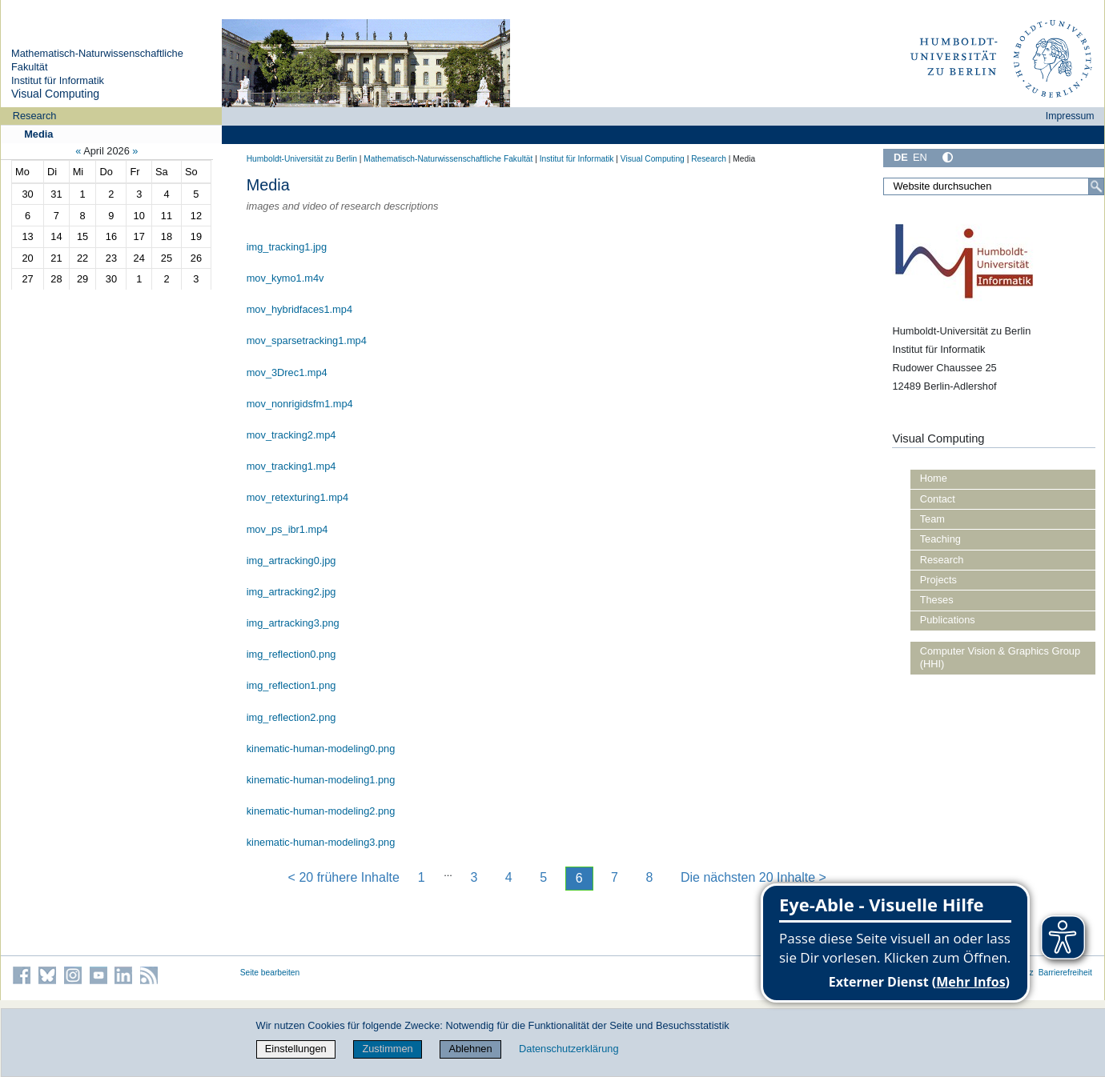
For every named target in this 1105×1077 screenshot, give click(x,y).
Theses (937, 600)
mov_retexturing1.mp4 (297, 497)
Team (932, 519)
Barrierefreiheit (1065, 972)
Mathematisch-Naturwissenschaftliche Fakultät (448, 158)
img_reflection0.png (291, 654)
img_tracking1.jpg (287, 247)
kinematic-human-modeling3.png (321, 842)
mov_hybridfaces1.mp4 (299, 309)
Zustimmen (387, 1049)
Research (35, 116)
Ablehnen (470, 1049)
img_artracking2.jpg (291, 592)
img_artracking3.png (293, 623)
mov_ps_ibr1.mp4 (287, 529)
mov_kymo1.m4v (285, 278)
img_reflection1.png (291, 685)
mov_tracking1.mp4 (291, 466)
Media (38, 134)
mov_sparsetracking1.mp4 (307, 340)
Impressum (1070, 116)
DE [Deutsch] (901, 157)
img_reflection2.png (291, 717)
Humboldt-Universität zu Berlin (302, 158)
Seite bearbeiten (270, 972)
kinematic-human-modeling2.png (321, 811)
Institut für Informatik (57, 80)
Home (933, 478)
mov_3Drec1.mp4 (287, 372)
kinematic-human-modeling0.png (321, 749)
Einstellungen (296, 1049)
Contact (937, 499)
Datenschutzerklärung (568, 1049)
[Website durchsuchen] (993, 186)
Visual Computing (55, 93)
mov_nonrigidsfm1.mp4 (300, 404)
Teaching (940, 539)
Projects (938, 580)
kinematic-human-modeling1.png (321, 780)
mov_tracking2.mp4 (291, 435)
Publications (947, 620)
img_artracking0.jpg (291, 561)
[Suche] (1096, 186)
